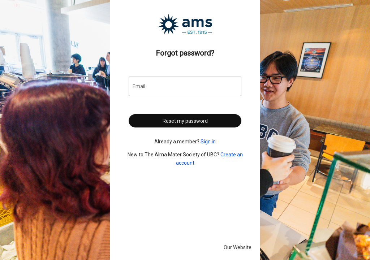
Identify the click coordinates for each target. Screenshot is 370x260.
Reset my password (185, 121)
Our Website (237, 247)
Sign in (208, 141)
